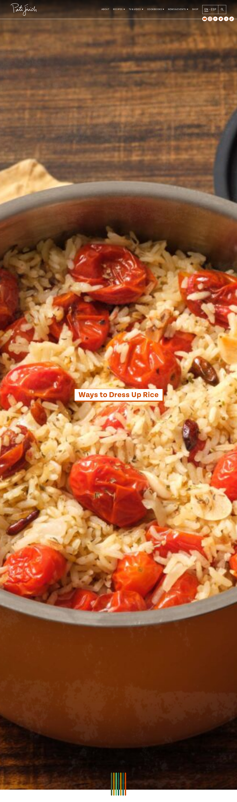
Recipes (118, 9)
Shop (195, 9)
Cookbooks (154, 9)
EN (206, 9)
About (105, 9)
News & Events (177, 9)
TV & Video (135, 9)
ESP (213, 9)
